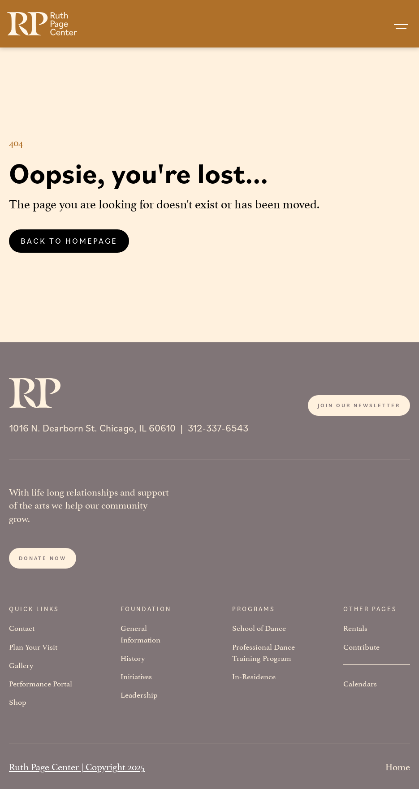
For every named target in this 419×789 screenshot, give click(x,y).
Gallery (21, 664)
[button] (401, 27)
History (133, 657)
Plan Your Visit (33, 646)
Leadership (139, 694)
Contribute (361, 646)
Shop (17, 701)
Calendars (360, 683)
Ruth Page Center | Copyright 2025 (77, 766)
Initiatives (136, 675)
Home (397, 766)
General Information (140, 633)
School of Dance (259, 627)
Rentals (355, 627)
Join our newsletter (359, 405)
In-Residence (254, 675)
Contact (22, 627)
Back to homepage (69, 241)
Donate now (42, 558)
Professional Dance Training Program (263, 652)
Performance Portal (40, 683)
